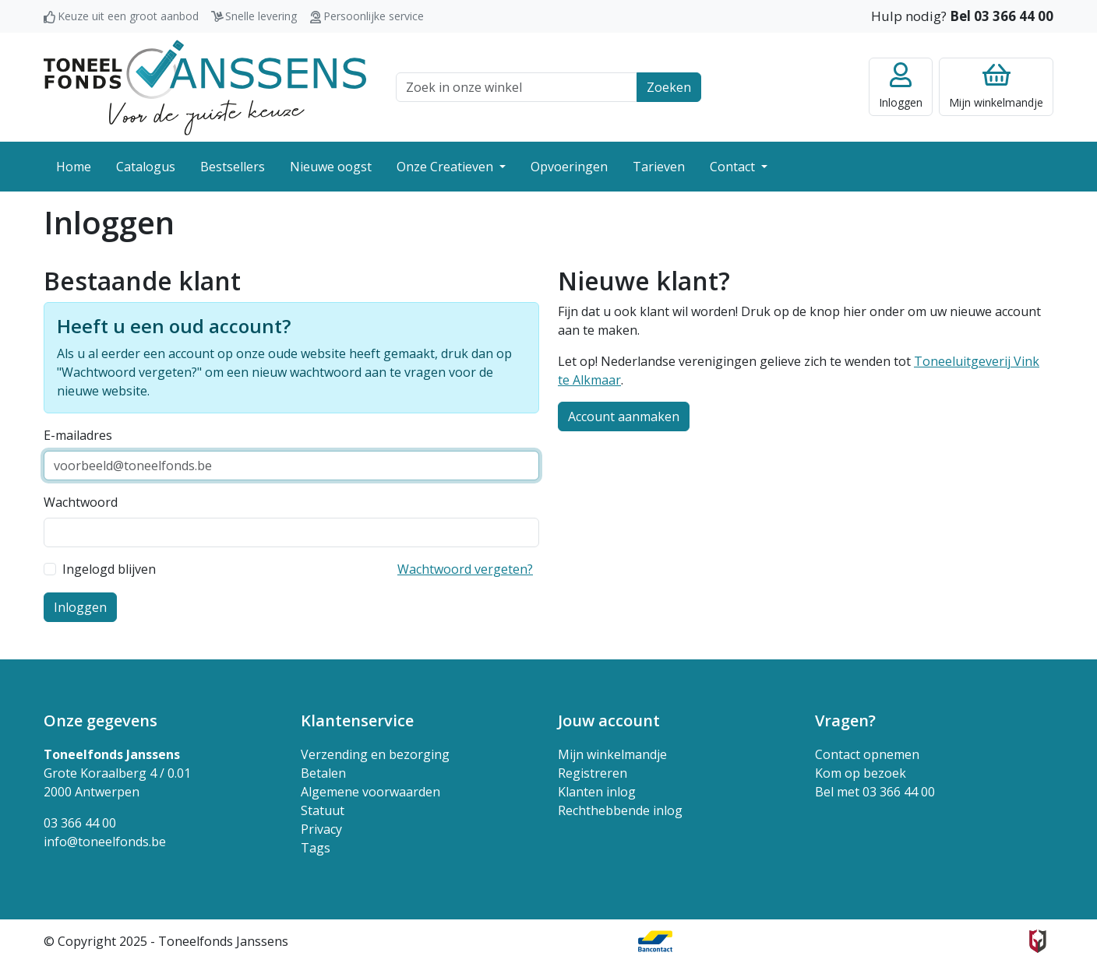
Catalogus (145, 166)
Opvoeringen (569, 166)
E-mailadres (78, 435)
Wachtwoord (81, 502)
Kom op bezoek (860, 773)
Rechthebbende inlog (620, 810)
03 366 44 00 (80, 822)
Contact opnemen (867, 754)
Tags (315, 847)
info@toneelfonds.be (105, 841)
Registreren (592, 773)
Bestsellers (232, 166)
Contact (734, 166)
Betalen (323, 773)
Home (73, 166)
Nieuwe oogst (331, 166)
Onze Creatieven (446, 166)
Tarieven (659, 166)
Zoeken (669, 87)
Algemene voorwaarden (370, 791)
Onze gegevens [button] (100, 720)
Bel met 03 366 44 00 (875, 791)
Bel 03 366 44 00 (1001, 16)
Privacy (321, 829)
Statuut (322, 810)
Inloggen (80, 607)
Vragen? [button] (845, 720)
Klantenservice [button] (357, 720)
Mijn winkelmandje (612, 754)
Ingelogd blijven (109, 569)
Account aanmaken (623, 416)
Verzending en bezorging (375, 754)
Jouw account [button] (609, 720)
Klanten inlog (597, 791)
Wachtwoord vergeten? (465, 569)
